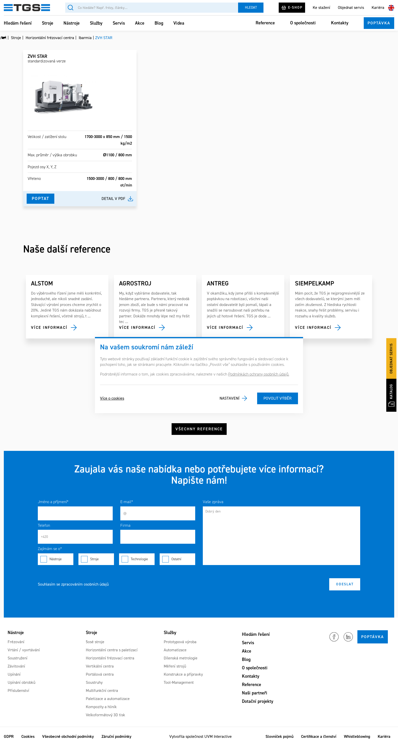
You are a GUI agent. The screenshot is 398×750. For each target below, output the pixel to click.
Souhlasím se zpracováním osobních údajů (73, 588)
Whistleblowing (357, 740)
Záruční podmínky (116, 740)
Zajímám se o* (50, 552)
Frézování (16, 645)
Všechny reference (199, 431)
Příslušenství (18, 694)
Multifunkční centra (102, 694)
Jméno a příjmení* (53, 505)
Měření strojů (175, 670)
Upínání (14, 678)
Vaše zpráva (213, 505)
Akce (139, 23)
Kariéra (378, 7)
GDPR (9, 740)
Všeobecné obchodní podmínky (68, 740)
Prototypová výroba (180, 645)
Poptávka (379, 23)
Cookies (28, 740)
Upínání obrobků (21, 686)
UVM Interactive (218, 740)
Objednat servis (351, 7)
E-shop (292, 7)
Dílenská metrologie (180, 661)
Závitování (16, 670)
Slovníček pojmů (279, 740)
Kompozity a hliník (101, 710)
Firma (125, 529)
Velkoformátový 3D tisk (105, 718)
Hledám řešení (18, 23)
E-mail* (126, 505)
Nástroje (71, 23)
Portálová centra (100, 678)
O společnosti (303, 23)
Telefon (44, 529)
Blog (159, 23)
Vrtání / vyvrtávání (24, 653)
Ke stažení (321, 7)
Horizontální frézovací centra (110, 661)
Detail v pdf (113, 198)
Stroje (47, 23)
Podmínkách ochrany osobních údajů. (258, 374)
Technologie (137, 563)
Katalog (393, 394)
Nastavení (229, 398)
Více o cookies (112, 398)
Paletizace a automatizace (108, 702)
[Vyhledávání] (151, 8)
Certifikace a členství (318, 740)
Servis (119, 23)
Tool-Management (179, 686)
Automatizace (175, 653)
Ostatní (177, 563)
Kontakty (340, 23)
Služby (96, 23)
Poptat (41, 198)
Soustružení (17, 661)
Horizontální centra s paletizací (112, 653)
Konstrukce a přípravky (183, 678)
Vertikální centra (100, 670)
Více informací (49, 327)
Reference (265, 23)
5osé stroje (95, 645)
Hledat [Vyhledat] (251, 7)
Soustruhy (94, 686)
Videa (178, 23)
